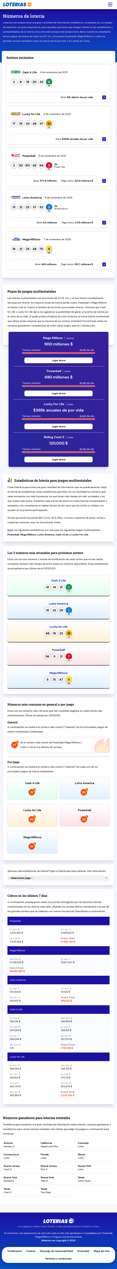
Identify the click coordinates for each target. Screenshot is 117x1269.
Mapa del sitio (102, 1251)
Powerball (58, 650)
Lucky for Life (58, 627)
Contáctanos (14, 1251)
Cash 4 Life (58, 580)
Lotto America (58, 604)
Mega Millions (58, 673)
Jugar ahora (59, 360)
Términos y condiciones (58, 1258)
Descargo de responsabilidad (56, 1251)
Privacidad (83, 1251)
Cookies (30, 1251)
